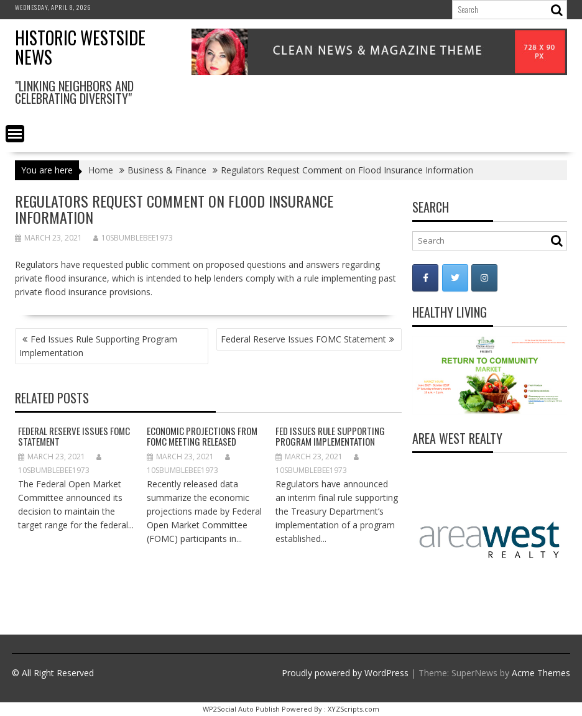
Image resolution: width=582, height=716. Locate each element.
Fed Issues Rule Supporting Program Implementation (98, 346)
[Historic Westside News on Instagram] (484, 277)
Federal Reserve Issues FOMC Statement (303, 339)
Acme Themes (541, 673)
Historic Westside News (80, 47)
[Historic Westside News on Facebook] (425, 277)
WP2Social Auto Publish (241, 709)
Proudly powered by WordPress (345, 673)
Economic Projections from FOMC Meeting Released (202, 436)
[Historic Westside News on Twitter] (455, 277)
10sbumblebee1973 (133, 237)
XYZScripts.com (353, 709)
